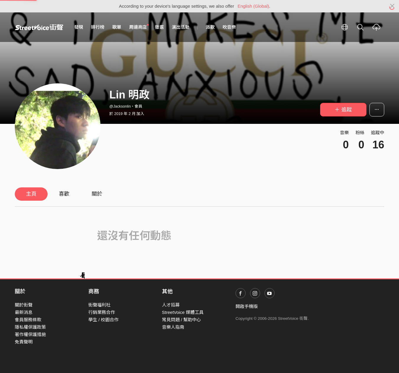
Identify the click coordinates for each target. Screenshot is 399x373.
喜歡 (64, 194)
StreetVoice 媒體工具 (183, 312)
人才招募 (171, 304)
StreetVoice (39, 27)
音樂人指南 (173, 327)
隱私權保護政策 (30, 327)
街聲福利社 (99, 304)
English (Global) (253, 6)
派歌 (210, 27)
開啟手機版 (247, 306)
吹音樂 (229, 27)
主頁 (31, 194)
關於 (97, 194)
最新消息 (24, 312)
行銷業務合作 (101, 312)
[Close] (392, 6)
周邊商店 (139, 27)
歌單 (116, 27)
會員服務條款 (28, 319)
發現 (78, 27)
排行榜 (97, 27)
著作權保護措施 (30, 334)
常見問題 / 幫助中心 (181, 319)
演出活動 (180, 27)
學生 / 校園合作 (103, 319)
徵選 (159, 27)
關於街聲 (24, 304)
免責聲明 (24, 341)
